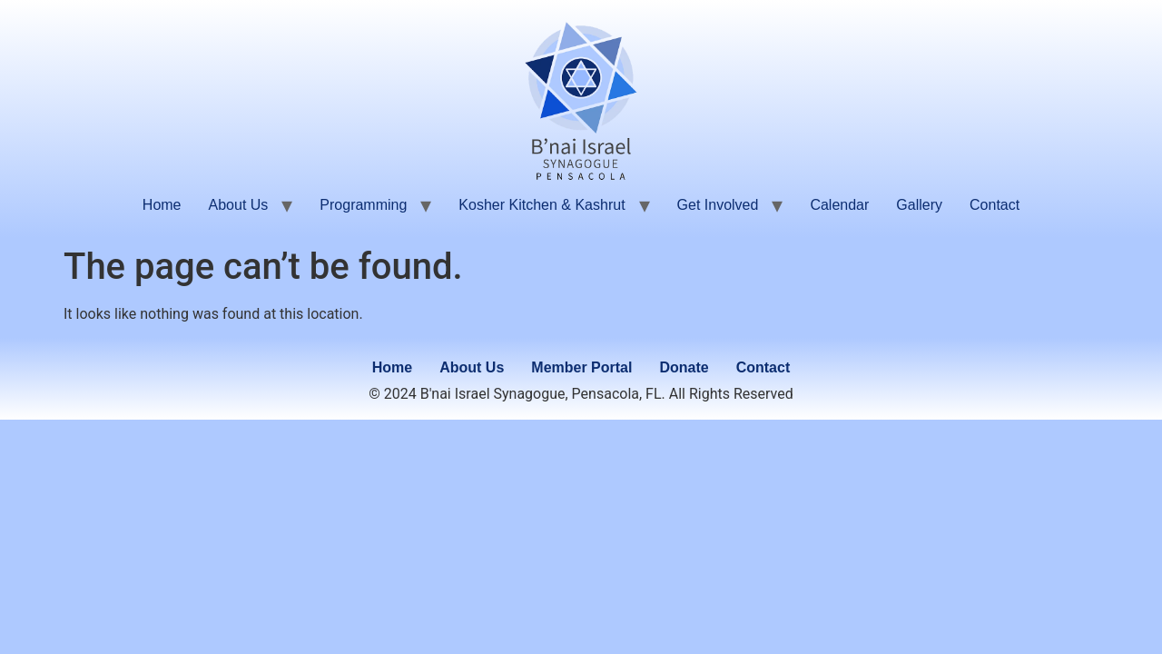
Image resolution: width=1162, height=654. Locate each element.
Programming (363, 205)
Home (162, 205)
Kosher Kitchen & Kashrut (541, 205)
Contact (994, 205)
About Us (239, 205)
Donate (683, 367)
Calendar (839, 205)
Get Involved (718, 205)
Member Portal (581, 367)
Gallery (919, 205)
